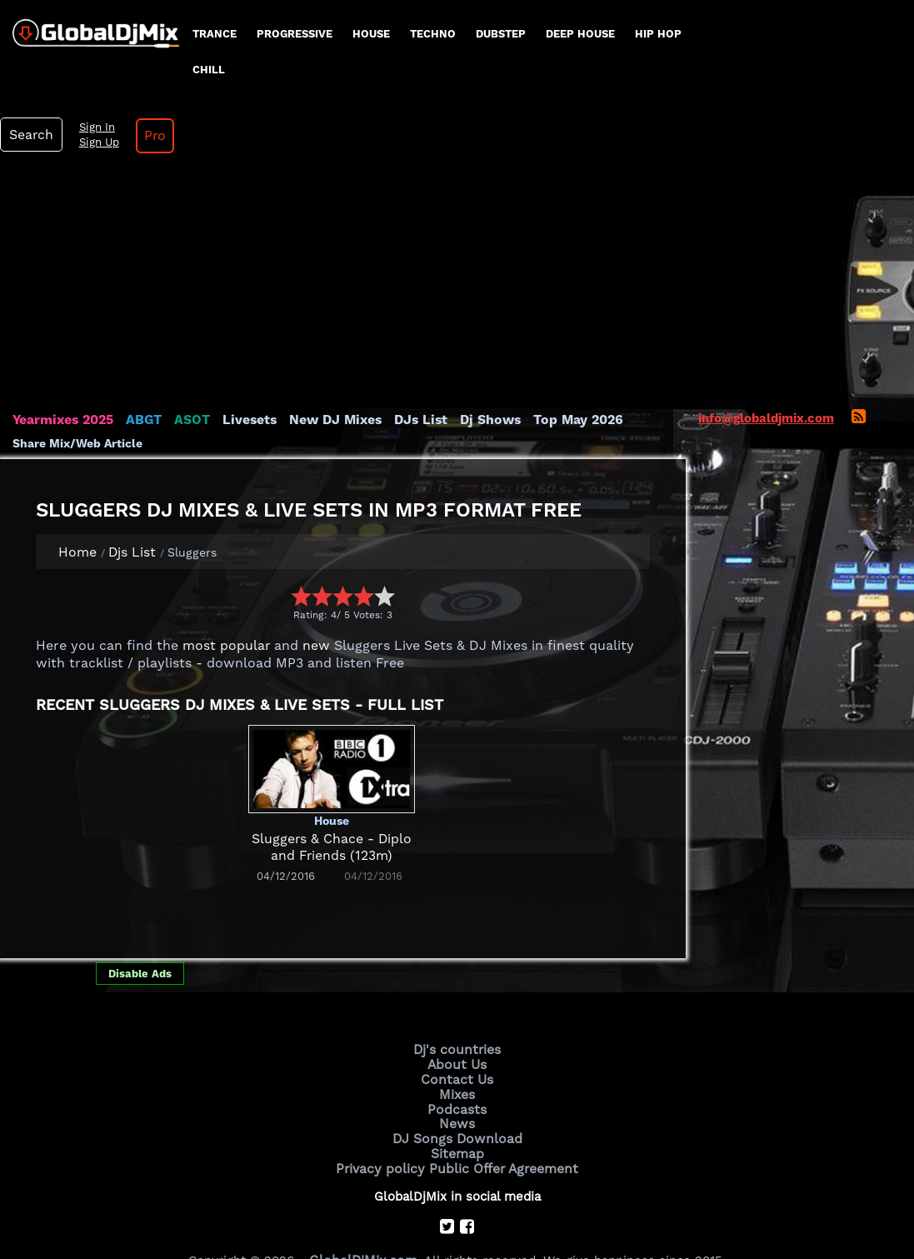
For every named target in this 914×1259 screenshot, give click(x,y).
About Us (457, 999)
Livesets (241, 356)
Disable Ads (140, 910)
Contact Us (457, 1014)
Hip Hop (658, 33)
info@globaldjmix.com (766, 354)
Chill (208, 69)
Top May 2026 (556, 356)
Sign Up (841, 40)
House (371, 33)
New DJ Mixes (324, 356)
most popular (222, 582)
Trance (214, 33)
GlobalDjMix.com (363, 1188)
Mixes (457, 1027)
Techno (433, 33)
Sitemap (457, 1084)
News (457, 1055)
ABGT (139, 356)
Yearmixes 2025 (61, 356)
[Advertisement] (457, 223)
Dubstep (501, 33)
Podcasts (457, 1041)
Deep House (580, 33)
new (309, 582)
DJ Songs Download (457, 1069)
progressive (294, 33)
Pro (895, 33)
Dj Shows (472, 356)
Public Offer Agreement (501, 1098)
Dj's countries (457, 985)
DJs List (406, 356)
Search (776, 32)
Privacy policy (384, 1098)
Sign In (838, 25)
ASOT (186, 356)
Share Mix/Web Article (77, 380)
